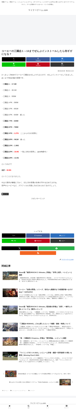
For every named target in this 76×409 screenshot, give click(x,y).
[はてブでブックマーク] (62, 59)
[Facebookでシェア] (38, 59)
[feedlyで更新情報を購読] (56, 248)
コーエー (5, 194)
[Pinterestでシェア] (38, 64)
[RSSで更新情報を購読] (38, 253)
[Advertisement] (38, 30)
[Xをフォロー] (20, 248)
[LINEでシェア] (14, 64)
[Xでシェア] (14, 59)
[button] (62, 64)
